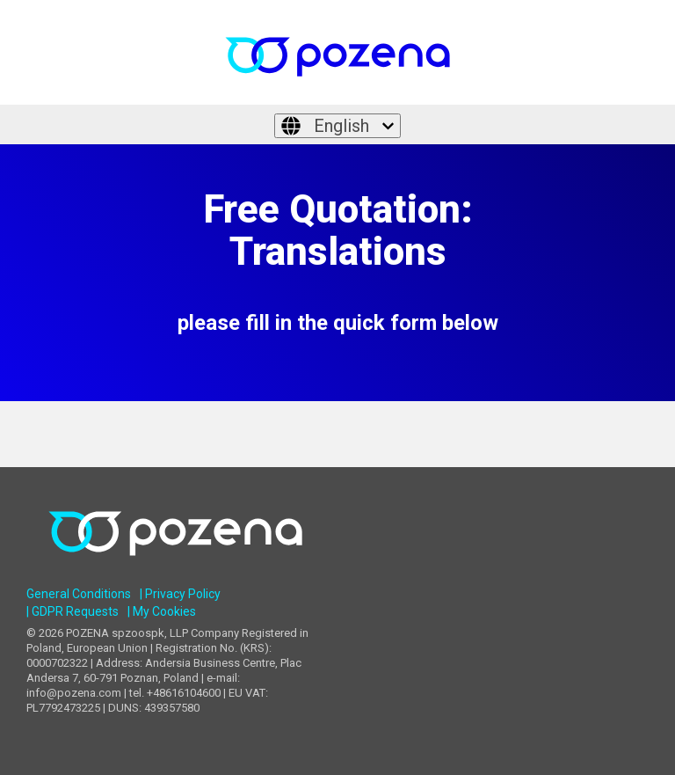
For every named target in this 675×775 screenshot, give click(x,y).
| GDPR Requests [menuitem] (72, 611)
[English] (337, 125)
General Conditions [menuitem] (78, 594)
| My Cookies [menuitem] (161, 611)
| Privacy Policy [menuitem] (180, 594)
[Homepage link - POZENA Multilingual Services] (175, 568)
